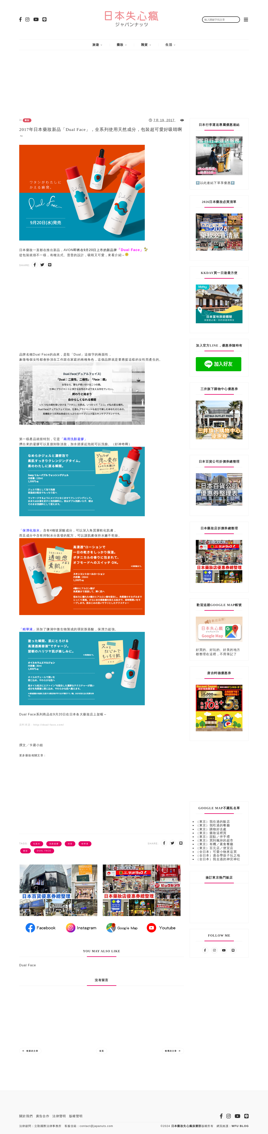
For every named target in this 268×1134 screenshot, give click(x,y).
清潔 (70, 844)
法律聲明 (59, 1116)
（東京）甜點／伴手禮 (213, 836)
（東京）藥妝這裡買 (211, 833)
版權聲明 (76, 1116)
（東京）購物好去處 (211, 829)
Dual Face (44, 851)
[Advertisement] (134, 81)
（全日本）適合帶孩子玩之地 (218, 855)
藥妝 (120, 44)
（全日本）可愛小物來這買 (216, 851)
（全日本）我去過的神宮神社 (218, 859)
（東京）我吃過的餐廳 (213, 825)
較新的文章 (30, 1051)
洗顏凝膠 (54, 844)
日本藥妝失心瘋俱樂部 (186, 1126)
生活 (168, 44)
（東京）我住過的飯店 (213, 821)
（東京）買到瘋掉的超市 (214, 840)
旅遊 (95, 44)
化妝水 (36, 844)
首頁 (101, 1051)
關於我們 (26, 1116)
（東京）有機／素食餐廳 (214, 844)
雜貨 (144, 44)
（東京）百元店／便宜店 (214, 848)
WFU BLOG (240, 1126)
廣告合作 (43, 1116)
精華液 (84, 844)
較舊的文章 (173, 1051)
